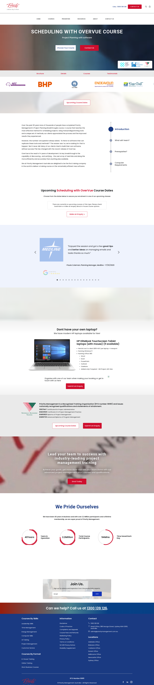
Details (63, 73)
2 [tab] (60, 280)
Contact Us (109, 16)
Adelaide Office (94, 632)
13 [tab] (93, 280)
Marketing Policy (65, 625)
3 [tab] (63, 280)
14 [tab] (96, 280)
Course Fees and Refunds (69, 622)
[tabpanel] (77, 252)
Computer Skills (27, 625)
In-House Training (28, 649)
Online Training (27, 653)
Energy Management (29, 621)
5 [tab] (69, 280)
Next (118, 252)
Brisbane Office (93, 635)
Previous (35, 252)
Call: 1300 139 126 (119, 7)
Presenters (66, 16)
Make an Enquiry (76, 214)
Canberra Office (94, 638)
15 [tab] (98, 280)
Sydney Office (93, 650)
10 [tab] (84, 280)
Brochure (40, 73)
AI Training (25, 629)
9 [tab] (81, 280)
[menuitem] (38, 16)
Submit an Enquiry (64, 386)
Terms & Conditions (67, 632)
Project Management (29, 633)
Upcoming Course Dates (77, 102)
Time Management (29, 617)
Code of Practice (66, 616)
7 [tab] (75, 280)
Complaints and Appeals (69, 619)
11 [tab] (87, 280)
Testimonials (112, 73)
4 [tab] (66, 280)
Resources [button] (81, 16)
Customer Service (28, 638)
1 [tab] (57, 280)
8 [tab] (78, 280)
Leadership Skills (27, 613)
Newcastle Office (94, 647)
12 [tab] (90, 280)
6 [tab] (72, 280)
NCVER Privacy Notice (67, 635)
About (95, 16)
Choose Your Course (65, 48)
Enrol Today (77, 484)
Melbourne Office (94, 644)
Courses (51, 16)
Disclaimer (63, 613)
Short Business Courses (30, 657)
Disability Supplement (68, 638)
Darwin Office (93, 641)
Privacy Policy (64, 628)
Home (38, 16)
